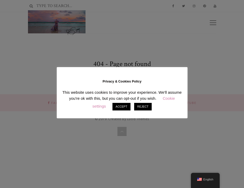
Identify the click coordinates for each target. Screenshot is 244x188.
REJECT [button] (143, 106)
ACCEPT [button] (121, 106)
